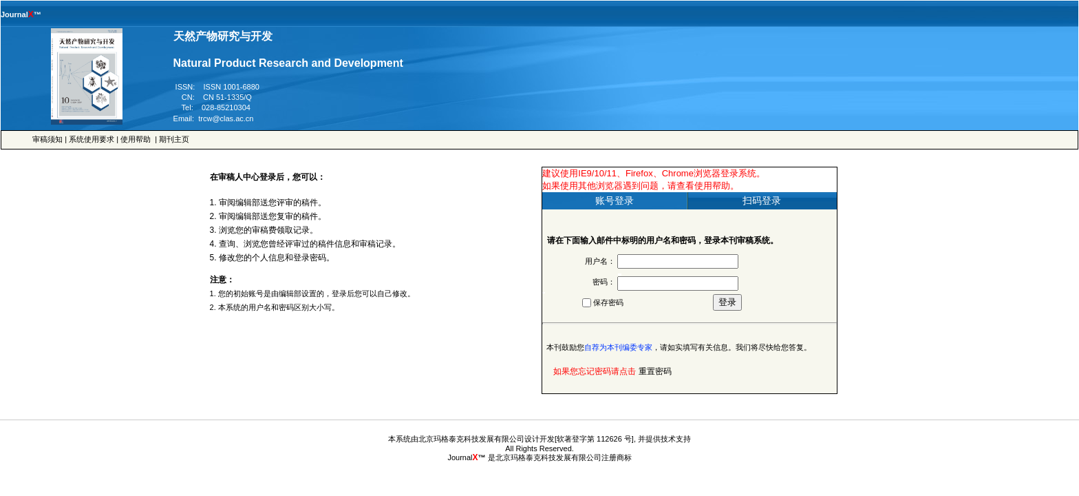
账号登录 (614, 200)
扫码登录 (762, 200)
